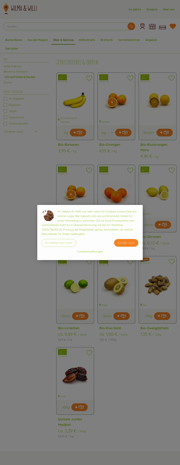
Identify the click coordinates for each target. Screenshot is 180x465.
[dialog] (90, 232)
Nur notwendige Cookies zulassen (58, 243)
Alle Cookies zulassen (126, 243)
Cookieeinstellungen (90, 251)
